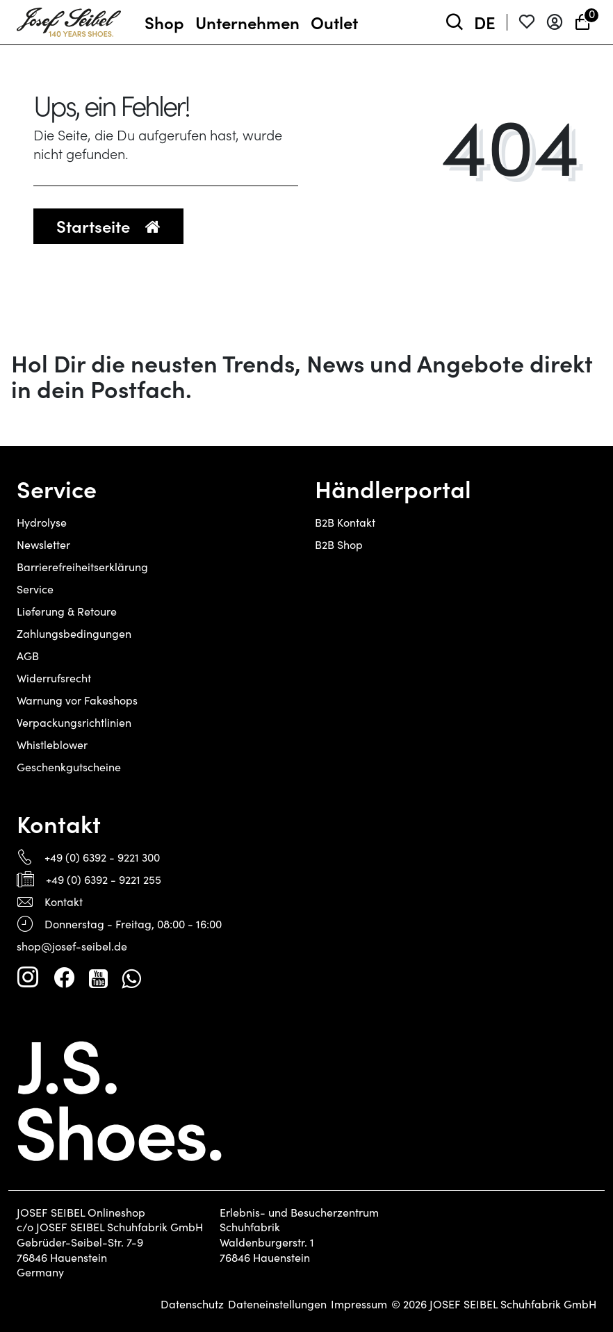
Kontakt (63, 901)
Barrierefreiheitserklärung (82, 566)
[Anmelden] (555, 22)
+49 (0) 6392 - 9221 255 (103, 879)
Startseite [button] (108, 225)
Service (35, 589)
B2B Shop (339, 544)
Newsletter (43, 544)
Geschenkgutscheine (69, 766)
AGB (28, 655)
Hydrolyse (42, 522)
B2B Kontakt (345, 522)
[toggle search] (454, 22)
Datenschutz (192, 1304)
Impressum (359, 1304)
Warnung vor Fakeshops (77, 700)
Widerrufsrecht (54, 678)
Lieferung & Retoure (67, 611)
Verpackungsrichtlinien (74, 722)
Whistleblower (52, 744)
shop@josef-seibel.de (72, 946)
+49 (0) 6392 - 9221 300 (102, 857)
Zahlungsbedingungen (74, 633)
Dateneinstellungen (277, 1304)
